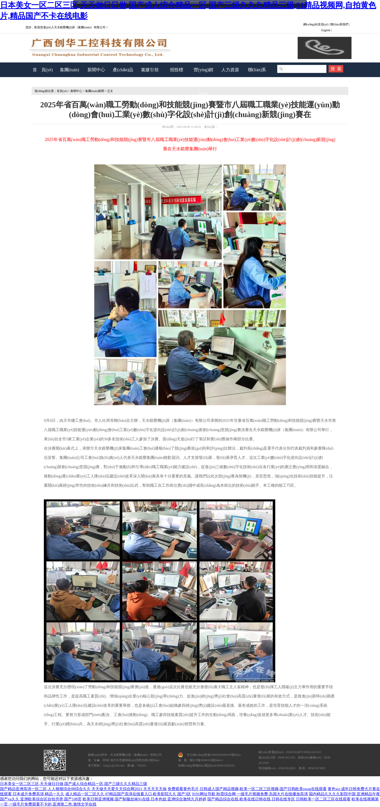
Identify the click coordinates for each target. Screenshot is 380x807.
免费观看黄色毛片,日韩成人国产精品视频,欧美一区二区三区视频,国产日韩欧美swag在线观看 (247, 789)
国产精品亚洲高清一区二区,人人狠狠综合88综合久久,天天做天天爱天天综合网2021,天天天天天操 (83, 789)
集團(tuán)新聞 (94, 91)
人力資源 (230, 69)
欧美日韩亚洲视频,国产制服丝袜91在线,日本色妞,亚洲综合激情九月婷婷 (144, 799)
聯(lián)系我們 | (340, 24)
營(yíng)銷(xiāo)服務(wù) (203, 81)
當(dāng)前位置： (44, 91)
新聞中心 (96, 69)
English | (326, 30)
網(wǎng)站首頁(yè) (316, 24)
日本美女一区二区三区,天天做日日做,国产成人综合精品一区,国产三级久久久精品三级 (73, 784)
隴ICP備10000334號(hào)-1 (206, 760)
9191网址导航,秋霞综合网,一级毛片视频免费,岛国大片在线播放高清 (250, 794)
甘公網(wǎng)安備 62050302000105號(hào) (213, 755)
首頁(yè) (62, 91)
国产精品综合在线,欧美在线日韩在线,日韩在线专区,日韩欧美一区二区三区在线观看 (279, 799)
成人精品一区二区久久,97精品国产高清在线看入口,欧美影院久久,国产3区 (128, 794)
